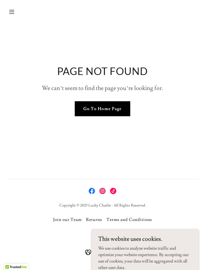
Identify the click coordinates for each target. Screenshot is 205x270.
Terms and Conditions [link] (129, 219)
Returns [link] (94, 219)
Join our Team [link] (67, 219)
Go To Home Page (102, 108)
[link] (91, 191)
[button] (20, 11)
